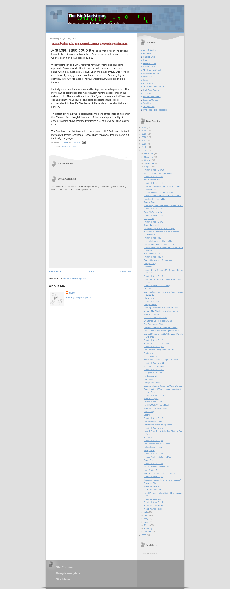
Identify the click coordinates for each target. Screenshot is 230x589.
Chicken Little (149, 57)
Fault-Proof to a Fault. (153, 490)
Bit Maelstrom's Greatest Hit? (156, 467)
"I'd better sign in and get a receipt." (159, 228)
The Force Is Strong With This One (159, 350)
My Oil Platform (150, 356)
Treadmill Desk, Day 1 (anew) (157, 285)
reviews (72, 146)
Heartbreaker (149, 379)
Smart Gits (148, 460)
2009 (144, 147)
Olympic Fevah (150, 304)
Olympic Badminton (152, 383)
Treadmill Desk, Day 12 (154, 363)
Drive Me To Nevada (153, 212)
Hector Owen (149, 67)
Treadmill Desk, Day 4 (153, 463)
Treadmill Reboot (151, 301)
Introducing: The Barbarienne (156, 343)
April (146, 522)
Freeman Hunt (149, 63)
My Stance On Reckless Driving (158, 321)
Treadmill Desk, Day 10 (154, 170)
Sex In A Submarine (152, 96)
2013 (144, 134)
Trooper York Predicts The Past (157, 457)
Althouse (147, 53)
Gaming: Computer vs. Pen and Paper (160, 308)
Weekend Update (151, 314)
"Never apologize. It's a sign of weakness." (162, 480)
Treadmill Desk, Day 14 (154, 340)
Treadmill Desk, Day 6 (153, 215)
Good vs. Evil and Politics (155, 199)
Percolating (149, 412)
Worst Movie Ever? (152, 180)
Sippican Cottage (150, 100)
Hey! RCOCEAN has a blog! (156, 405)
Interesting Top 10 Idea (154, 506)
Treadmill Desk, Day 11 (154, 369)
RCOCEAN (148, 83)
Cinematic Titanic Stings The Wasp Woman (163, 386)
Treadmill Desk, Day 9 (153, 176)
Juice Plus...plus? (151, 225)
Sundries (147, 103)
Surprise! (148, 267)
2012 (144, 137)
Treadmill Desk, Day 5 (153, 222)
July (146, 512)
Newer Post (55, 271)
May (146, 519)
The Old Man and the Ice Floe (157, 444)
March (147, 525)
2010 (144, 144)
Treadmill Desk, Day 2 (153, 276)
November (149, 157)
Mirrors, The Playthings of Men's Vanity (161, 311)
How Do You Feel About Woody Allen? (160, 327)
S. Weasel (147, 93)
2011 (144, 140)
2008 (144, 150)
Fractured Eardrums (152, 499)
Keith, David (149, 450)
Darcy (145, 60)
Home (91, 271)
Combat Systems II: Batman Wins (158, 260)
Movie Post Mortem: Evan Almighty (159, 173)
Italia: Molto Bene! (152, 254)
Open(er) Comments (153, 421)
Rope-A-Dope (150, 202)
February (148, 528)
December (149, 153)
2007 (144, 535)
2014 (144, 131)
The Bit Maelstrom (86, 15)
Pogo (145, 80)
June (146, 515)
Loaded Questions (151, 73)
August (147, 167)
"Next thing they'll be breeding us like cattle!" (163, 205)
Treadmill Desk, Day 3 (153, 476)
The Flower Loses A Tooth (155, 318)
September (149, 163)
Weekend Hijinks (151, 398)
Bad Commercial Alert (153, 324)
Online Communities (153, 447)
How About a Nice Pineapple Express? (161, 360)
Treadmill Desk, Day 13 (154, 346)
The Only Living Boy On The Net (158, 241)
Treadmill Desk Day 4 (153, 238)
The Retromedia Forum (153, 87)
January (148, 532)
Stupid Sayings (150, 298)
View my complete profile (78, 297)
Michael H (147, 77)
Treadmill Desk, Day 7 (153, 209)
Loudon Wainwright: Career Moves (159, 192)
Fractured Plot (150, 483)
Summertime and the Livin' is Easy (159, 244)
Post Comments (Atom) (75, 278)
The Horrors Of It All (152, 70)
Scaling (147, 415)
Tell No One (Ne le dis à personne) (159, 425)
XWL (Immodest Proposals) (155, 110)
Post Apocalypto (151, 376)
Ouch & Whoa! (150, 470)
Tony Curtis (149, 218)
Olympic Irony (150, 263)
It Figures (148, 437)
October (148, 160)
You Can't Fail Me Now (154, 366)
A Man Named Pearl (153, 509)
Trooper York (149, 107)
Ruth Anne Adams (151, 90)
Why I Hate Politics (152, 486)
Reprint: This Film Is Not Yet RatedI (159, 473)
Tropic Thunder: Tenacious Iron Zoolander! (162, 195)
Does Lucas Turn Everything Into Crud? (161, 331)
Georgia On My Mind (153, 373)
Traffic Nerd (149, 353)
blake (72, 292)
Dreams (147, 289)
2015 (144, 127)
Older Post (125, 271)
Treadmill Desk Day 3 (153, 257)
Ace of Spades (149, 50)
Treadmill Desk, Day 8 (153, 183)
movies (64, 146)
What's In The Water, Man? (156, 408)
